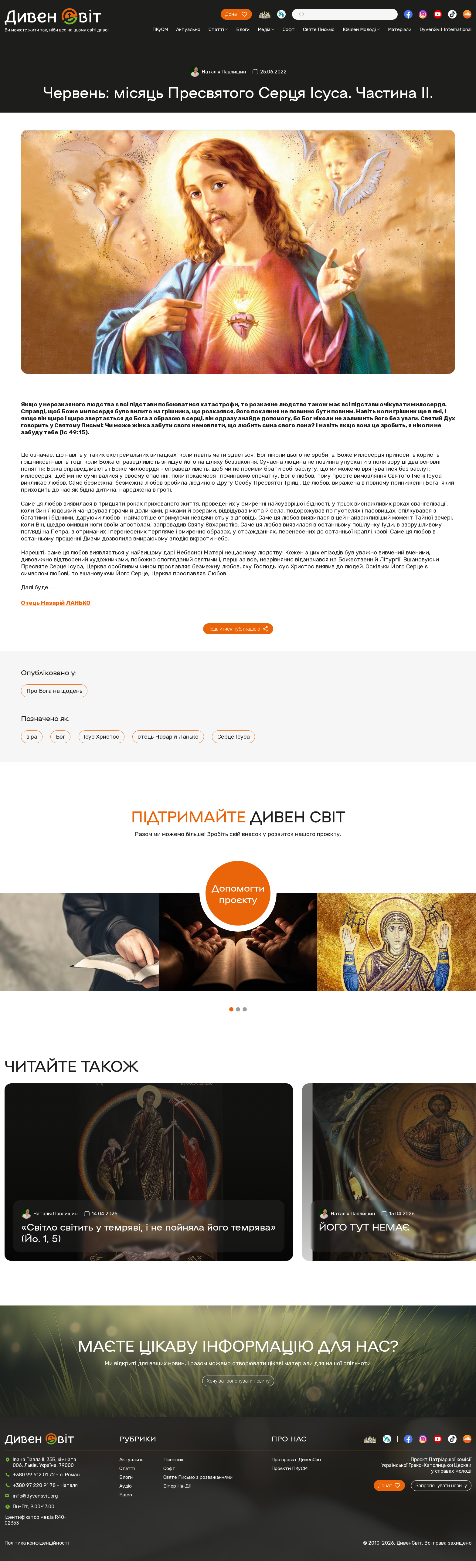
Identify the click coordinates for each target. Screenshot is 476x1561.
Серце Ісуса (233, 736)
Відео (125, 1495)
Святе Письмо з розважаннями (198, 1477)
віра (31, 736)
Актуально (188, 29)
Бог (60, 736)
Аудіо (125, 1486)
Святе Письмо (319, 29)
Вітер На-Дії (177, 1486)
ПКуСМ (160, 29)
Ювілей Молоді (361, 29)
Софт (289, 29)
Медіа (266, 29)
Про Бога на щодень (54, 690)
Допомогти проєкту (238, 893)
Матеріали (399, 29)
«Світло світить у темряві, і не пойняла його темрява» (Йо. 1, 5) (148, 1232)
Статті (218, 29)
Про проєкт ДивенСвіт (296, 1459)
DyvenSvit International (445, 29)
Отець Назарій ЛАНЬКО (55, 602)
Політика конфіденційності (37, 1543)
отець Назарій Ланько (168, 736)
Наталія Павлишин (224, 72)
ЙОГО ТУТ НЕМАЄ (364, 1226)
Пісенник (173, 1459)
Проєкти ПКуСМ (289, 1468)
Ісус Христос (101, 736)
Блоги (243, 29)
